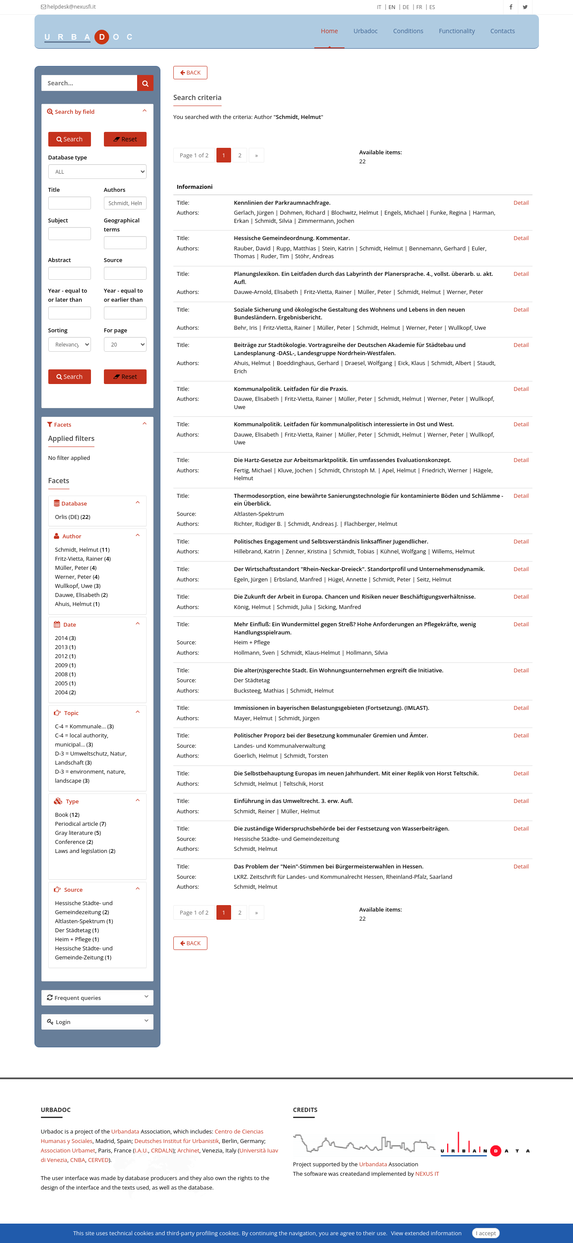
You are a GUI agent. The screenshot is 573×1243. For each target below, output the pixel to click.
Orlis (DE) (67, 517)
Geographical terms (122, 224)
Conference (70, 842)
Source (113, 260)
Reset (125, 139)
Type (98, 800)
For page (115, 330)
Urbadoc (366, 31)
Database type (67, 157)
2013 (61, 647)
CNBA (77, 1160)
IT (379, 7)
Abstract (59, 260)
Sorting (58, 330)
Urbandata (125, 1131)
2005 (61, 683)
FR (419, 7)
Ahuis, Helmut (73, 604)
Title (54, 190)
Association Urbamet (68, 1150)
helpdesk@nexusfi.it (68, 6)
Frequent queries (98, 997)
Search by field (98, 111)
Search (69, 139)
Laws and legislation (81, 851)
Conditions (408, 31)
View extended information (426, 1233)
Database (98, 503)
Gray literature (74, 833)
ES (432, 7)
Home (329, 31)
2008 (61, 674)
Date (98, 624)
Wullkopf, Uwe (74, 586)
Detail (521, 202)
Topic (98, 712)
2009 (61, 665)
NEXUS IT (427, 1173)
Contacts (503, 31)
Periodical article (76, 824)
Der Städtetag (73, 930)
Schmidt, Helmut (77, 549)
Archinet (188, 1150)
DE (406, 7)
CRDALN (161, 1150)
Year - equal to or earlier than (123, 295)
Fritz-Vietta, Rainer (79, 558)
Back (190, 72)
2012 (61, 656)
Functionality (457, 31)
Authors (114, 190)
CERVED (98, 1160)
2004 (61, 692)
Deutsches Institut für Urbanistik (177, 1141)
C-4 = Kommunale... (80, 726)
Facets (98, 424)
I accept (486, 1233)
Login (98, 1021)
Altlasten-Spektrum (80, 921)
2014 (61, 638)
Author (98, 535)
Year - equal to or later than (68, 295)
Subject (58, 220)
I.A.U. (141, 1150)
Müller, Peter (72, 568)
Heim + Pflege (73, 939)
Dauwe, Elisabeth (77, 595)
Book (62, 814)
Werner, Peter (73, 577)
